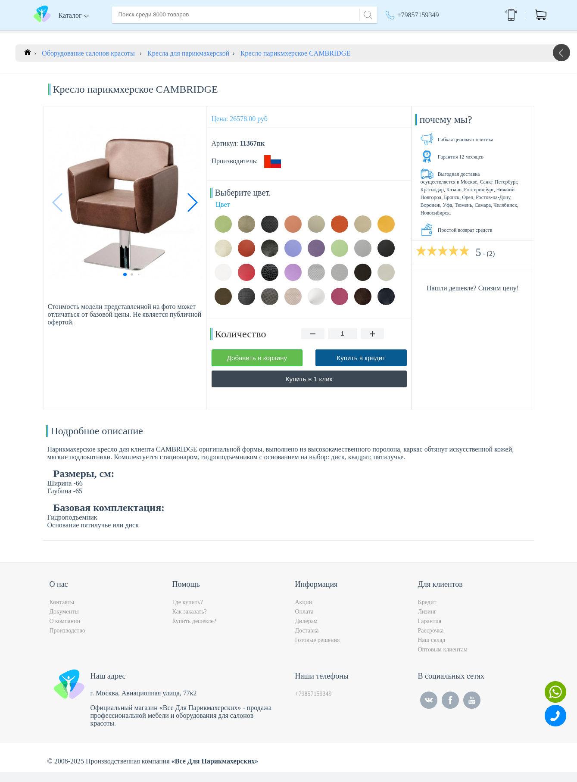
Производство (67, 640)
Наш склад (432, 650)
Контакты (274, 33)
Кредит (427, 612)
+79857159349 (418, 15)
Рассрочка (431, 640)
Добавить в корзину (257, 367)
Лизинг (427, 621)
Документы (64, 621)
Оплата (239, 33)
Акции (399, 34)
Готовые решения (317, 650)
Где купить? (187, 612)
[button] (192, 212)
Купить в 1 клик (309, 389)
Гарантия (430, 631)
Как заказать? (189, 621)
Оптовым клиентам (443, 659)
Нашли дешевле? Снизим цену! (473, 298)
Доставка (204, 33)
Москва (445, 34)
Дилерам (306, 631)
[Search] (367, 14)
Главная (123, 33)
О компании (163, 33)
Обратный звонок (511, 15)
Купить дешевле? (194, 631)
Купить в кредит (361, 367)
